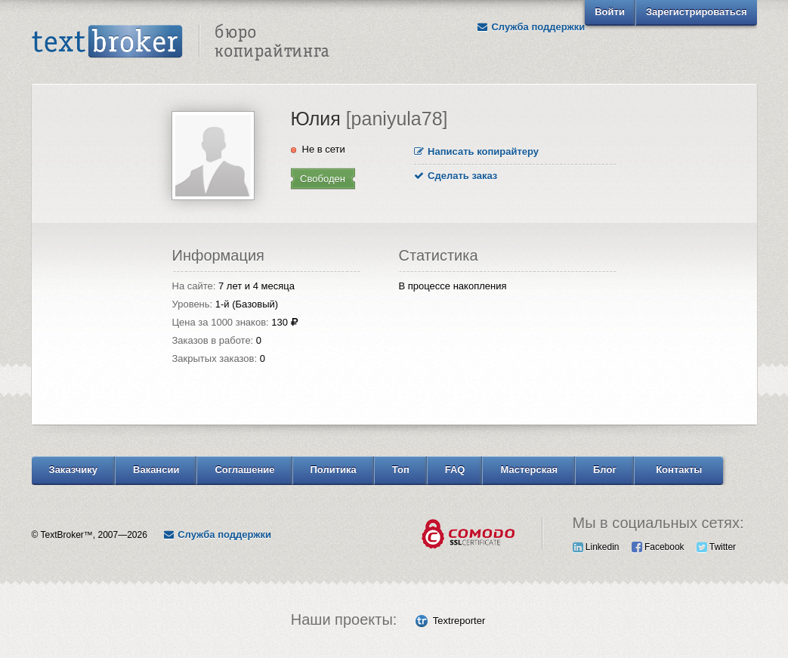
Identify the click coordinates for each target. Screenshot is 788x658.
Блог (604, 469)
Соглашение (244, 469)
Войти (610, 11)
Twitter (716, 547)
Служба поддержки (530, 26)
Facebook (658, 547)
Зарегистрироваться (696, 11)
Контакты (679, 469)
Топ (400, 469)
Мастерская (529, 469)
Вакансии (156, 469)
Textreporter (459, 620)
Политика (334, 469)
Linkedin (596, 547)
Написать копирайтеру (476, 151)
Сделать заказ (456, 175)
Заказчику (73, 469)
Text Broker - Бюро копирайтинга (180, 42)
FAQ (455, 469)
